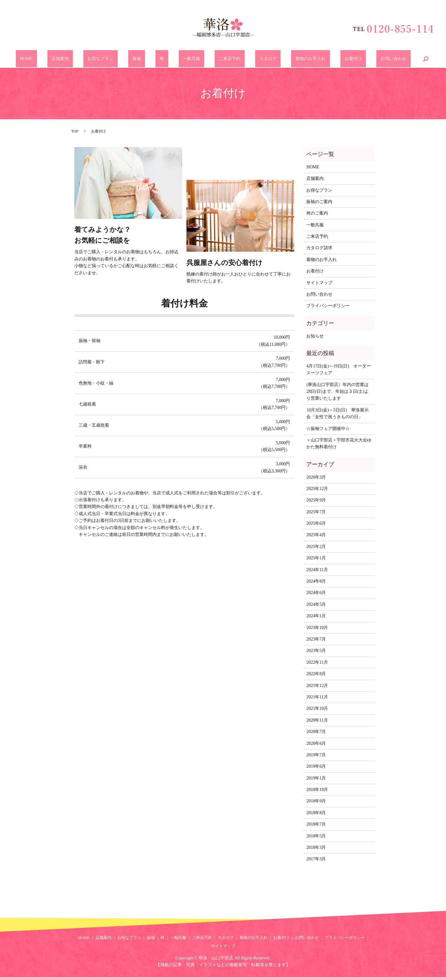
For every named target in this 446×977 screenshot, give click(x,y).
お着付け (319, 59)
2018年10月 (317, 789)
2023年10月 (317, 627)
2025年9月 (316, 500)
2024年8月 (316, 581)
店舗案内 (93, 59)
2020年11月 (317, 720)
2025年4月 (316, 534)
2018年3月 (316, 847)
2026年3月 (316, 477)
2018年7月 (316, 824)
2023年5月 (316, 650)
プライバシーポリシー (328, 305)
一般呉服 (191, 59)
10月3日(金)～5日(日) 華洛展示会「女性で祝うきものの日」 (337, 413)
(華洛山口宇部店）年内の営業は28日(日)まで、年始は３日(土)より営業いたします (337, 391)
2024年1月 (316, 616)
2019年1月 (316, 778)
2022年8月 (316, 673)
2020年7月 (316, 731)
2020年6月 (316, 743)
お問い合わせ (352, 59)
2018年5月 (316, 836)
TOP (74, 131)
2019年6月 (316, 766)
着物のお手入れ (285, 59)
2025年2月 (316, 546)
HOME (68, 59)
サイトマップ (319, 282)
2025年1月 (316, 558)
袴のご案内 (317, 213)
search (379, 58)
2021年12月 (317, 685)
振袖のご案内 (319, 201)
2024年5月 (316, 604)
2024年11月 (317, 569)
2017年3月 (316, 859)
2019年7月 (316, 755)
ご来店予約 (221, 59)
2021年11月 (317, 697)
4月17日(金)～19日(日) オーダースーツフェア (338, 369)
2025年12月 (317, 488)
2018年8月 (316, 812)
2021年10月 (317, 708)
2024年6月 (316, 592)
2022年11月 (317, 662)
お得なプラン (125, 59)
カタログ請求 (319, 247)
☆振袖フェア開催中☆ (328, 428)
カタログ (251, 59)
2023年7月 (316, 639)
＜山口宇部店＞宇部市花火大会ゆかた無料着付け (338, 443)
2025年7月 (316, 512)
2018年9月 (316, 801)
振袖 (153, 59)
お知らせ (315, 336)
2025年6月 (316, 523)
